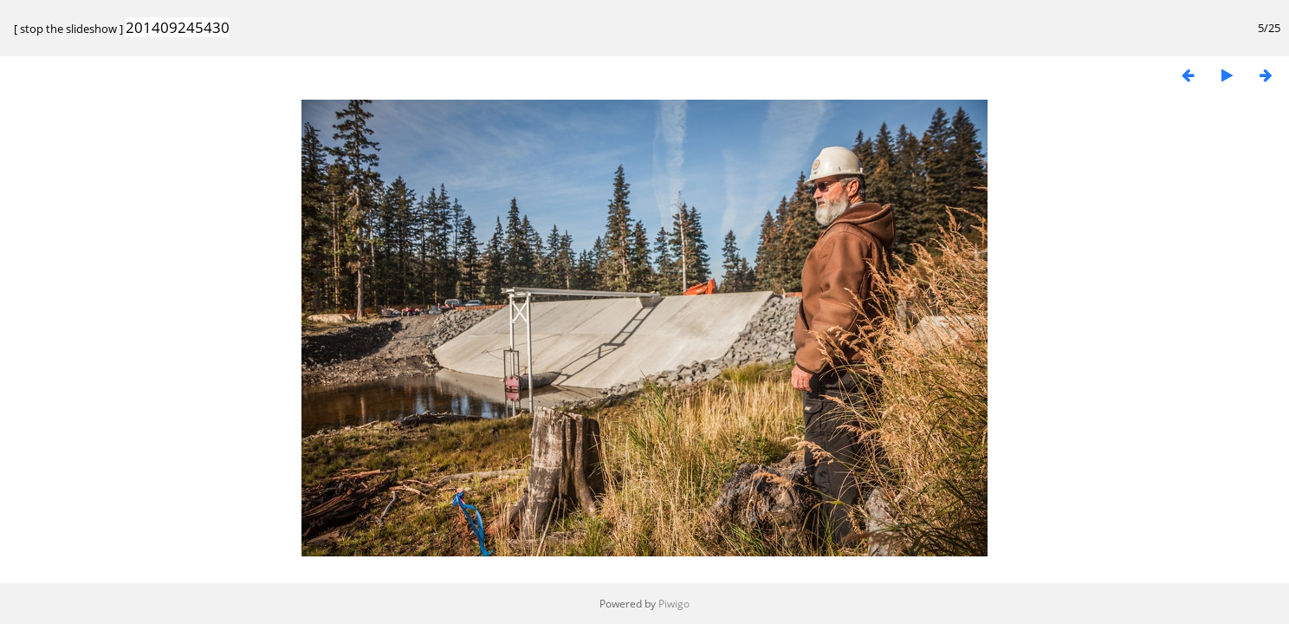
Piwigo (674, 603)
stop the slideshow (68, 28)
